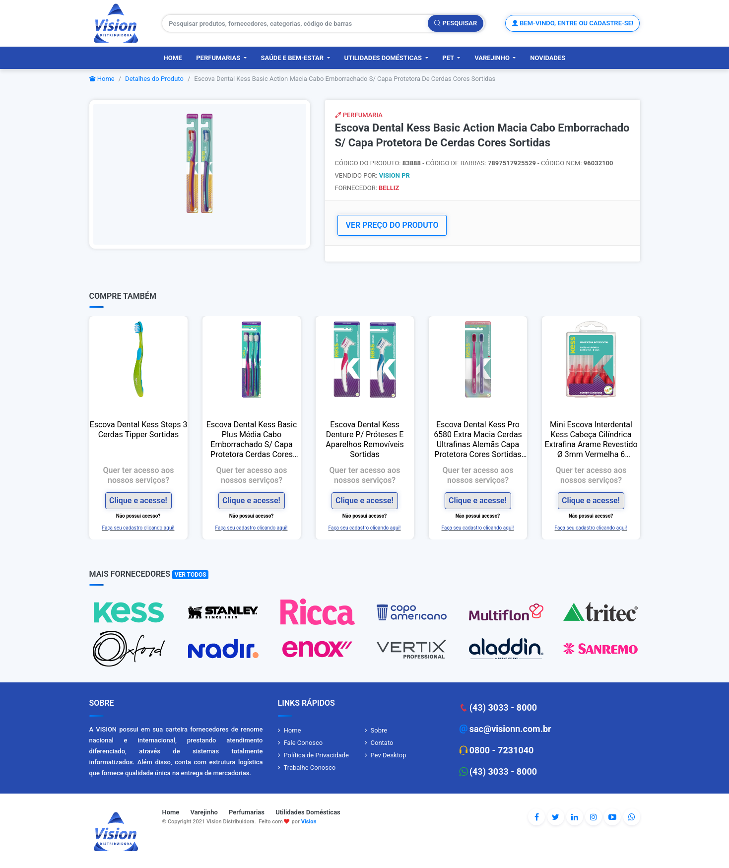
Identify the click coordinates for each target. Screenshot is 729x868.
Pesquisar (455, 23)
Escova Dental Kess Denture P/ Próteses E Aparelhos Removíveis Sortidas (364, 439)
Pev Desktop (388, 755)
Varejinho (492, 58)
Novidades (547, 58)
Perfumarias (219, 58)
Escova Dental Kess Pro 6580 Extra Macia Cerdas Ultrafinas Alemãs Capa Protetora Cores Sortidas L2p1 (478, 440)
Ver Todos (190, 574)
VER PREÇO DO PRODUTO (392, 225)
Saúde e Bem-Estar (293, 58)
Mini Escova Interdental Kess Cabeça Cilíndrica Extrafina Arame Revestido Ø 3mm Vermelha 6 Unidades (590, 440)
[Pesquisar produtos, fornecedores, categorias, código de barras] (295, 23)
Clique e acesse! (138, 500)
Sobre (379, 730)
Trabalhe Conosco (310, 767)
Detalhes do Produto (154, 78)
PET (449, 58)
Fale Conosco (303, 742)
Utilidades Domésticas (383, 58)
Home (173, 58)
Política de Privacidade (316, 755)
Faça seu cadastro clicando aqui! (138, 528)
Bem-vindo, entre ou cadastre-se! (572, 23)
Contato (382, 742)
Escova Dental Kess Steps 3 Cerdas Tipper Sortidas (138, 429)
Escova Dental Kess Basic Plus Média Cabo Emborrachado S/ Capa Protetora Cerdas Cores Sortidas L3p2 (251, 440)
